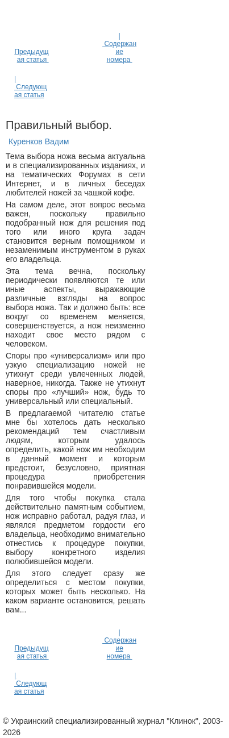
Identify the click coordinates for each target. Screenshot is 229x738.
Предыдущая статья (31, 56)
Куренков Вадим (39, 141)
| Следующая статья (30, 87)
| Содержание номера (119, 48)
